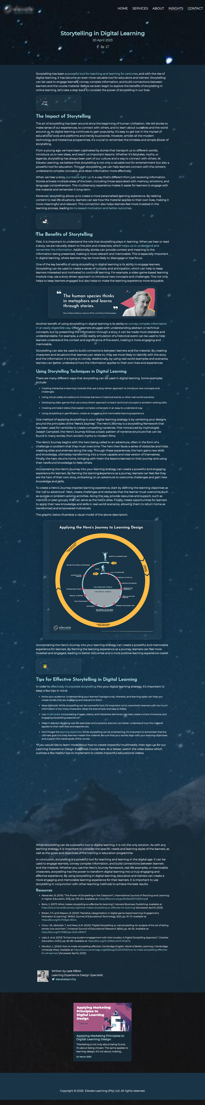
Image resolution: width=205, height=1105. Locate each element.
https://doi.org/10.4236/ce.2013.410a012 (109, 946)
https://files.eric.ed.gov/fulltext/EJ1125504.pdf (123, 904)
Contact (195, 8)
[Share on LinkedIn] (102, 52)
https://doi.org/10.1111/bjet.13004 (59, 925)
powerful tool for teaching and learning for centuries (102, 79)
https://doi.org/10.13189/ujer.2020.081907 (64, 937)
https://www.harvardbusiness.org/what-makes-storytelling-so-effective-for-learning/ (88, 913)
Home (123, 8)
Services (140, 8)
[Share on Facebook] (97, 52)
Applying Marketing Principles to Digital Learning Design (100, 1042)
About (158, 8)
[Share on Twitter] (107, 52)
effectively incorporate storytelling (73, 692)
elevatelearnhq (64, 984)
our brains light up (78, 182)
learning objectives (70, 737)
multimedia (53, 719)
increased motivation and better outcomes (102, 213)
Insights (175, 8)
